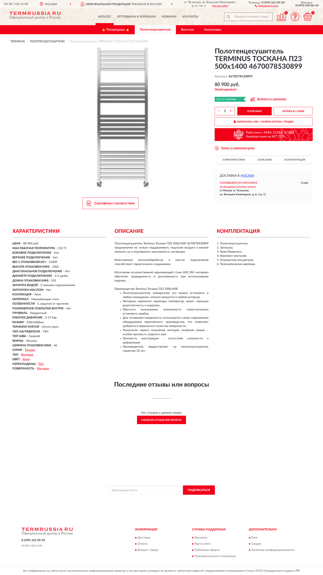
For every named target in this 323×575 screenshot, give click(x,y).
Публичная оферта (206, 550)
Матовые (43, 368)
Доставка (144, 537)
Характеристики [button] (233, 160)
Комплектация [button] (294, 160)
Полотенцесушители (155, 29)
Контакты (190, 16)
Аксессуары (212, 29)
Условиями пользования (196, 499)
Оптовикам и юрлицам (136, 16)
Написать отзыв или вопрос (161, 420)
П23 (41, 364)
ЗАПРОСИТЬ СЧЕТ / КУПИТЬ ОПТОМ (264, 122)
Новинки (169, 16)
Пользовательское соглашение (215, 556)
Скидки (256, 543)
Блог (254, 537)
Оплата (142, 543)
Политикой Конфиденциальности (159, 499)
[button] (266, 5)
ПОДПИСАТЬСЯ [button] (199, 490)
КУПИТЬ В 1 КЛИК (293, 111)
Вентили (187, 29)
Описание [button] (265, 160)
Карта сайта (202, 543)
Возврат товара (148, 550)
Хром (26, 359)
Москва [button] (247, 175)
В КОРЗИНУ (254, 111)
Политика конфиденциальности (272, 550)
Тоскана (30, 350)
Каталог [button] (104, 16)
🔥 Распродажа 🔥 (116, 29)
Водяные (27, 354)
